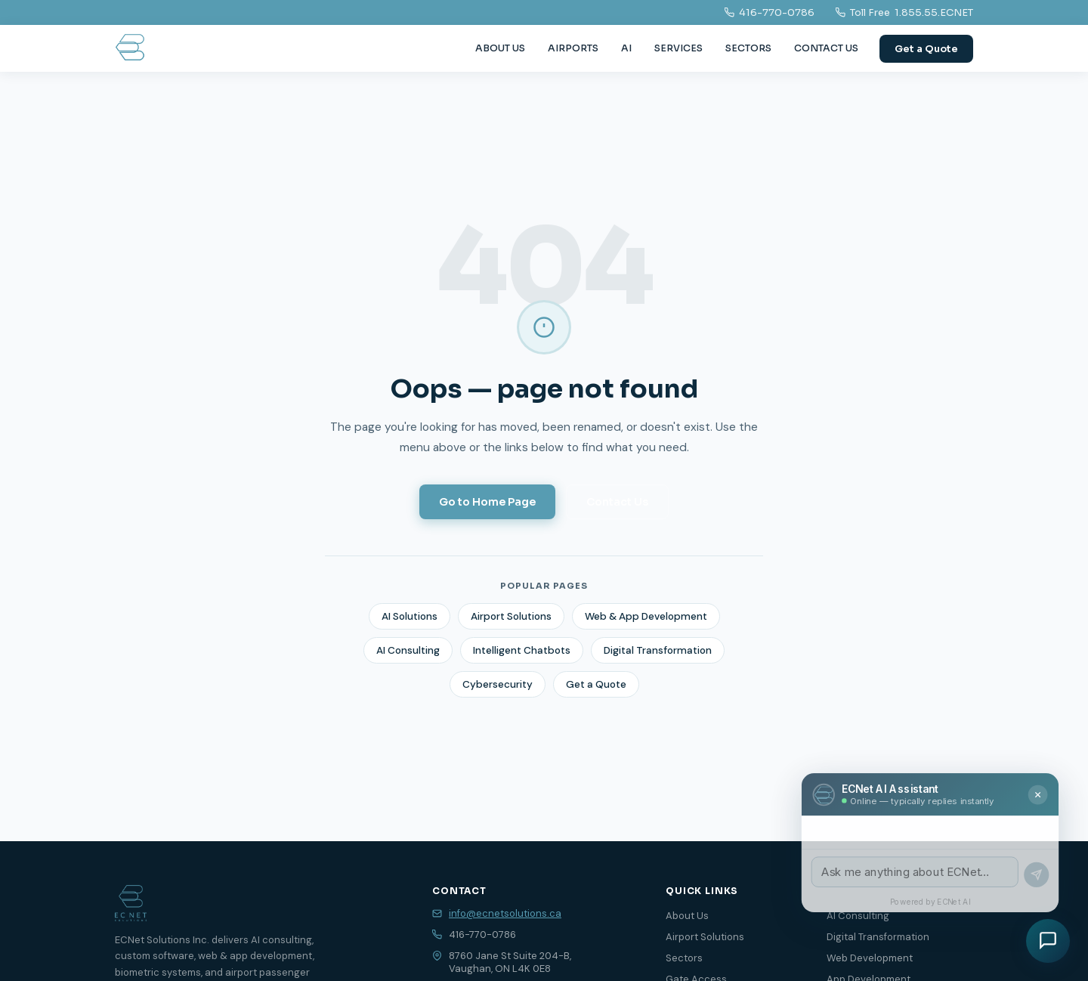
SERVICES (678, 48)
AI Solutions (409, 616)
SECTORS (748, 48)
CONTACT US (826, 48)
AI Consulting (408, 650)
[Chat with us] (1048, 941)
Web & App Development (646, 616)
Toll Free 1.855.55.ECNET (904, 12)
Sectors (684, 958)
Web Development (870, 958)
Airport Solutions (511, 616)
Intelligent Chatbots (521, 650)
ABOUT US (500, 48)
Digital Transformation (658, 650)
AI (626, 48)
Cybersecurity (497, 684)
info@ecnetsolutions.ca (505, 913)
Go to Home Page (487, 502)
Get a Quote (926, 48)
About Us (687, 915)
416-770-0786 (769, 12)
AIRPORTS (573, 48)
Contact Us (617, 502)
